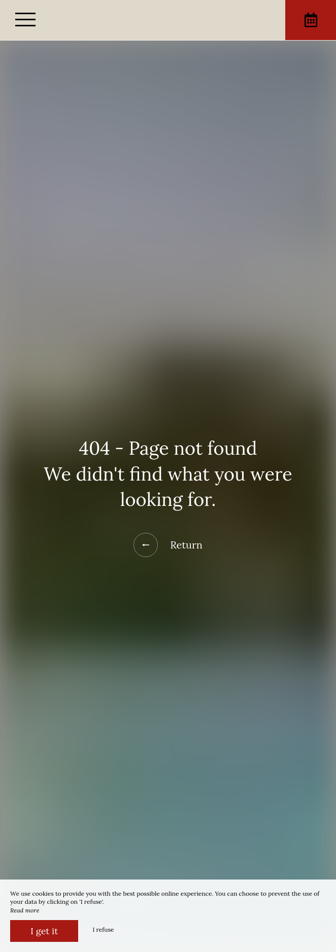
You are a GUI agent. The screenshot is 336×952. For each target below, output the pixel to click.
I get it (44, 931)
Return (168, 545)
